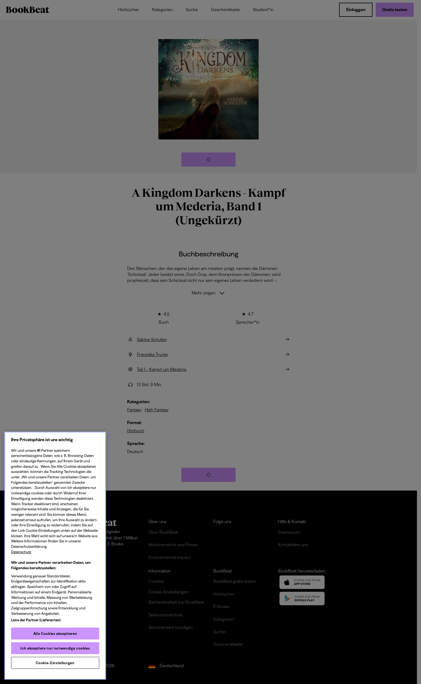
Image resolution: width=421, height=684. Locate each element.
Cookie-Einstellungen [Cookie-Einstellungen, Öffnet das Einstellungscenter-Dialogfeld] (55, 663)
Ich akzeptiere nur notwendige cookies (55, 648)
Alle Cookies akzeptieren (55, 633)
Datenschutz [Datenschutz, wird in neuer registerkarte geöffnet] (21, 552)
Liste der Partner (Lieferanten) (36, 620)
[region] (55, 556)
